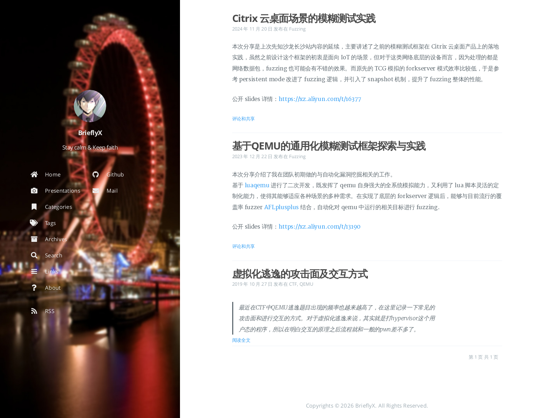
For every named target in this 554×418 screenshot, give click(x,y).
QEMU (306, 284)
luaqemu (257, 185)
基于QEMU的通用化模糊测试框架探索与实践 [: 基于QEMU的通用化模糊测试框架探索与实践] (328, 145)
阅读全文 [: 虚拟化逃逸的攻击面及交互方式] (241, 340)
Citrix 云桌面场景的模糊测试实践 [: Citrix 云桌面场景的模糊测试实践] (304, 18)
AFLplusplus (281, 207)
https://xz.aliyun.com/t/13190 (320, 226)
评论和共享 (243, 118)
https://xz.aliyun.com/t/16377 (320, 99)
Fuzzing (297, 29)
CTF (293, 284)
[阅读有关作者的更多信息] (90, 106)
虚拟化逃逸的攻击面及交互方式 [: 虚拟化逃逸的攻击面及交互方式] (300, 273)
